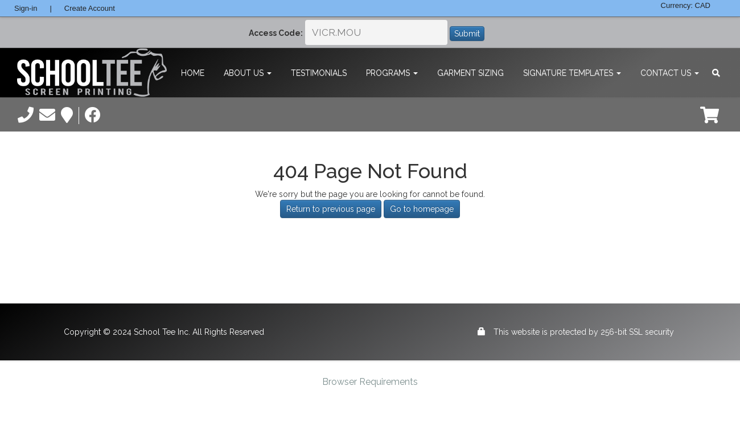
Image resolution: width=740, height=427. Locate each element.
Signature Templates (572, 72)
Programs (392, 72)
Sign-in (25, 8)
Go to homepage (422, 209)
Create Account (89, 8)
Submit (467, 33)
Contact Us (669, 72)
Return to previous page (330, 209)
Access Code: (276, 33)
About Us (248, 72)
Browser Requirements (370, 381)
